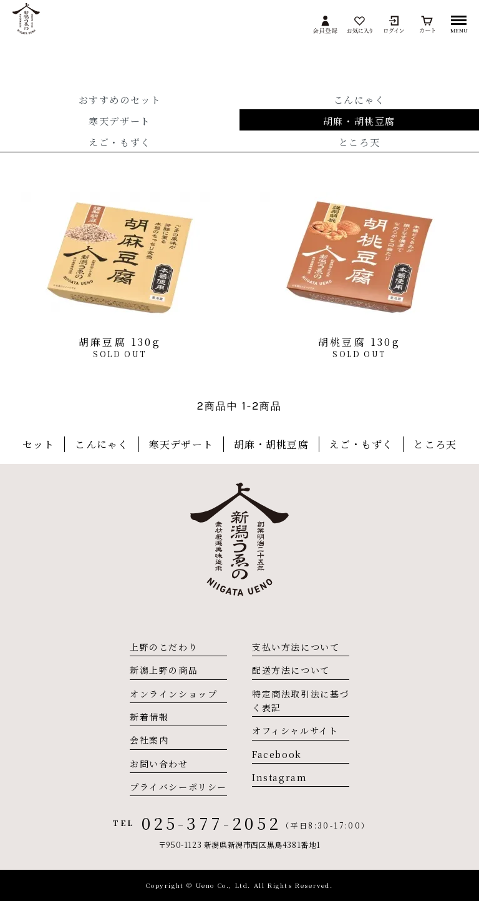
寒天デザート (120, 120)
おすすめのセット (120, 99)
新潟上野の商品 (164, 670)
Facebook (277, 754)
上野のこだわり (164, 647)
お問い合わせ (159, 763)
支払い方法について (295, 647)
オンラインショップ (173, 693)
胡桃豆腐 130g (359, 342)
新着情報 (149, 717)
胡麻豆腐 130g (120, 342)
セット (38, 444)
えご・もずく (120, 142)
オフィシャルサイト (295, 730)
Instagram (279, 777)
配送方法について (291, 670)
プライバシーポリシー (178, 786)
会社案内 (149, 740)
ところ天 (359, 142)
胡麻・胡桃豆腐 (359, 120)
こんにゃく (359, 99)
